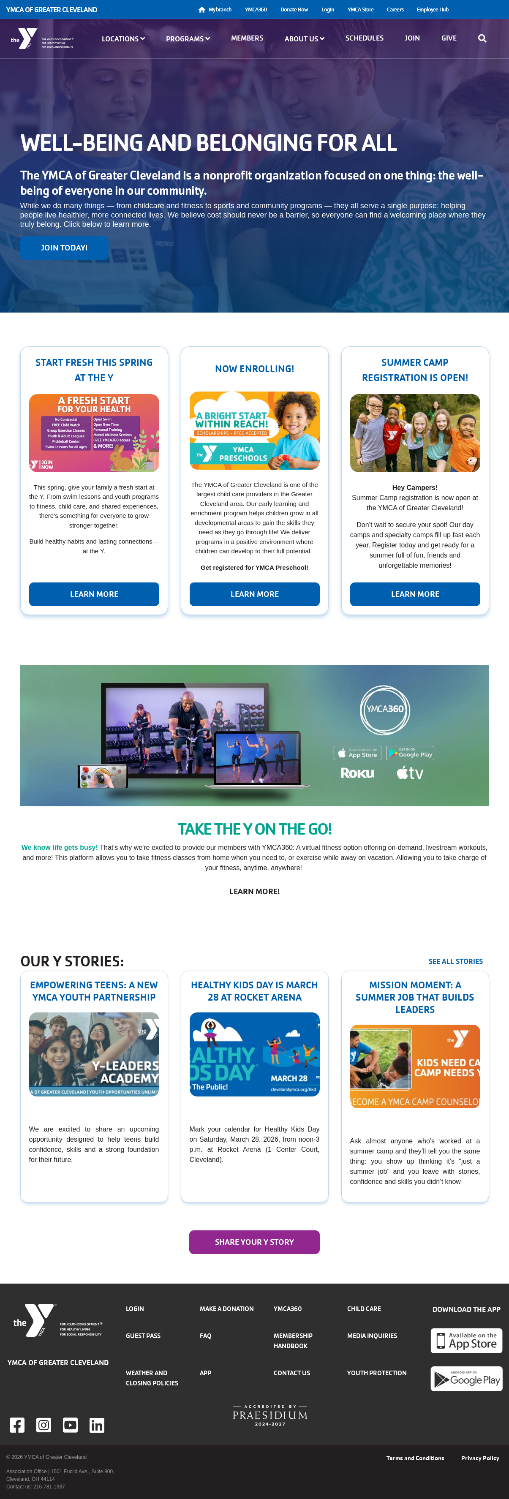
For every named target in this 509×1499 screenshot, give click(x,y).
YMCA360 (256, 9)
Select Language (479, 9)
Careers (395, 9)
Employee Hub (433, 9)
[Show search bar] (485, 38)
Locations (123, 39)
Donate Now (294, 9)
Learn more (94, 594)
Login (328, 9)
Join (412, 38)
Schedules (365, 38)
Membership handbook (293, 1341)
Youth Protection (377, 1373)
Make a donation (227, 1309)
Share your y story (254, 1242)
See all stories (456, 961)
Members (247, 38)
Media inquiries (372, 1336)
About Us (304, 39)
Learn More (255, 594)
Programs (188, 39)
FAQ (206, 1336)
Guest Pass (143, 1336)
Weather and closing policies (152, 1378)
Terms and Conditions (415, 1458)
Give (449, 38)
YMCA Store (360, 9)
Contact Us (292, 1373)
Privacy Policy (480, 1458)
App (205, 1373)
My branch (220, 9)
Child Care (364, 1309)
